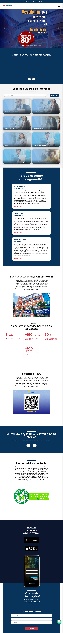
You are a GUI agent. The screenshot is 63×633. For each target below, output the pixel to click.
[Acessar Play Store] (31, 540)
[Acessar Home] (9, 7)
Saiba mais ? (18, 206)
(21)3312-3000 (26, 1)
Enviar (31, 628)
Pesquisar (54, 95)
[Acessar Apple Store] (31, 549)
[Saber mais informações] (31, 28)
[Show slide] (23, 45)
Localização (37, 1)
